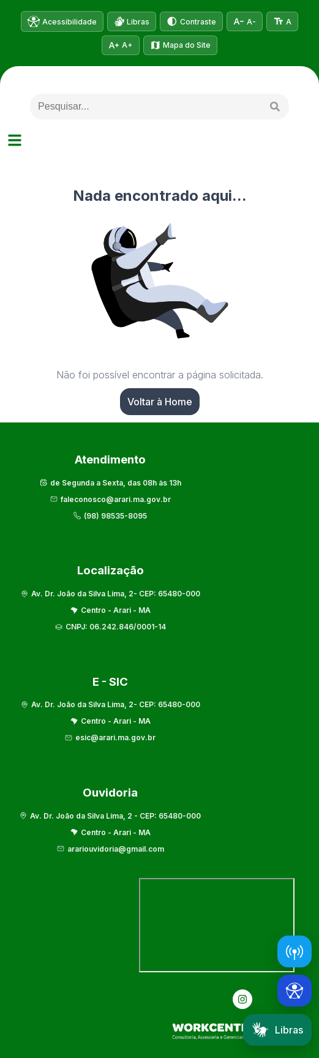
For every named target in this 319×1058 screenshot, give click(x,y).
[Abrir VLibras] (132, 21)
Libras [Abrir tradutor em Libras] (277, 1029)
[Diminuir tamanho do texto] (245, 21)
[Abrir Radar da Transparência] (294, 951)
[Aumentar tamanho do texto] (121, 45)
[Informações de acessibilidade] (62, 21)
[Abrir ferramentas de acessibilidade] (294, 991)
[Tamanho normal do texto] (282, 21)
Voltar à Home (159, 402)
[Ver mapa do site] (180, 45)
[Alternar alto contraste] (191, 21)
